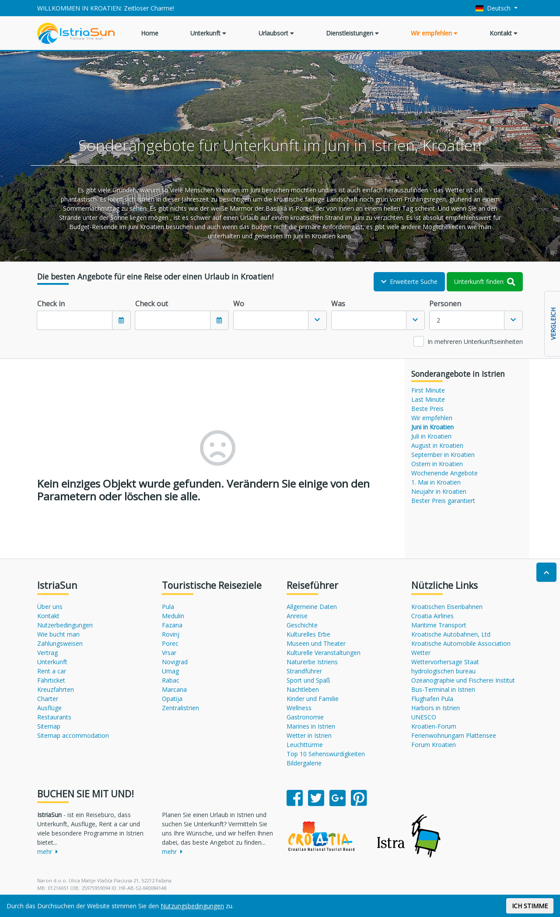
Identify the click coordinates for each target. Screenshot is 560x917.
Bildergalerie (304, 763)
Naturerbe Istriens (312, 662)
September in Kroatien (443, 454)
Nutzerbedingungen (65, 625)
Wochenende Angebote (444, 473)
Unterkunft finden (484, 281)
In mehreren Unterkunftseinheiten (475, 341)
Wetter (420, 652)
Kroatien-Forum (433, 726)
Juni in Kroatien (432, 427)
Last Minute (428, 399)
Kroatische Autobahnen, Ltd (450, 634)
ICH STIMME (530, 906)
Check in (51, 303)
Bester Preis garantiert (443, 500)
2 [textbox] (438, 320)
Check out (151, 303)
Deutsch (494, 8)
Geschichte (302, 625)
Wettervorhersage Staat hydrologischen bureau (445, 666)
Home (149, 33)
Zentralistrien (180, 708)
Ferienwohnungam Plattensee (453, 735)
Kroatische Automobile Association (461, 643)
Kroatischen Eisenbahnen (447, 606)
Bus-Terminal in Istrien (443, 689)
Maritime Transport (438, 625)
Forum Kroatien (433, 744)
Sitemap (48, 726)
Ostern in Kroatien (437, 464)
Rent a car (51, 671)
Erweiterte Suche (409, 281)
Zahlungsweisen (60, 643)
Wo (238, 303)
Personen (445, 303)
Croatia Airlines (432, 616)
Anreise (297, 616)
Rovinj (170, 634)
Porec (170, 643)
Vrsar (169, 652)
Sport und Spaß (308, 680)
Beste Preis (427, 408)
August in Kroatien (437, 445)
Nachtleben (303, 689)
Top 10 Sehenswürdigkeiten (326, 754)
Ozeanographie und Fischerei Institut (463, 680)
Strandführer (304, 671)
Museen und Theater (316, 643)
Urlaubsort (276, 33)
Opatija (172, 698)
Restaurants (54, 717)
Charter (47, 698)
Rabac (170, 680)
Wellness (299, 708)
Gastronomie (305, 717)
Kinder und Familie (313, 698)
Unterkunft (208, 33)
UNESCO (423, 717)
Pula (168, 606)
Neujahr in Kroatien (438, 491)
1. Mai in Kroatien (436, 482)
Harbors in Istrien (435, 708)
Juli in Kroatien (431, 436)
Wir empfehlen (434, 33)
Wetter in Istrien (309, 735)
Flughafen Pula (432, 698)
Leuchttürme (305, 744)
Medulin (173, 616)
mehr (47, 851)
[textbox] (270, 320)
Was (338, 303)
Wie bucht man (58, 634)
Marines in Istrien (311, 726)
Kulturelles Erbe (308, 634)
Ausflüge (49, 708)
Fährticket (51, 680)
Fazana (172, 625)
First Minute (428, 390)
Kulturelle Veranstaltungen (323, 652)
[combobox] (280, 320)
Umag (170, 671)
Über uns (50, 606)
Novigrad (175, 662)
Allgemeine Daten (312, 606)
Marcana (174, 689)
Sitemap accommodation (73, 735)
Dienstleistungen (352, 33)
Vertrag (47, 652)
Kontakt (504, 33)
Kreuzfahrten (55, 689)
